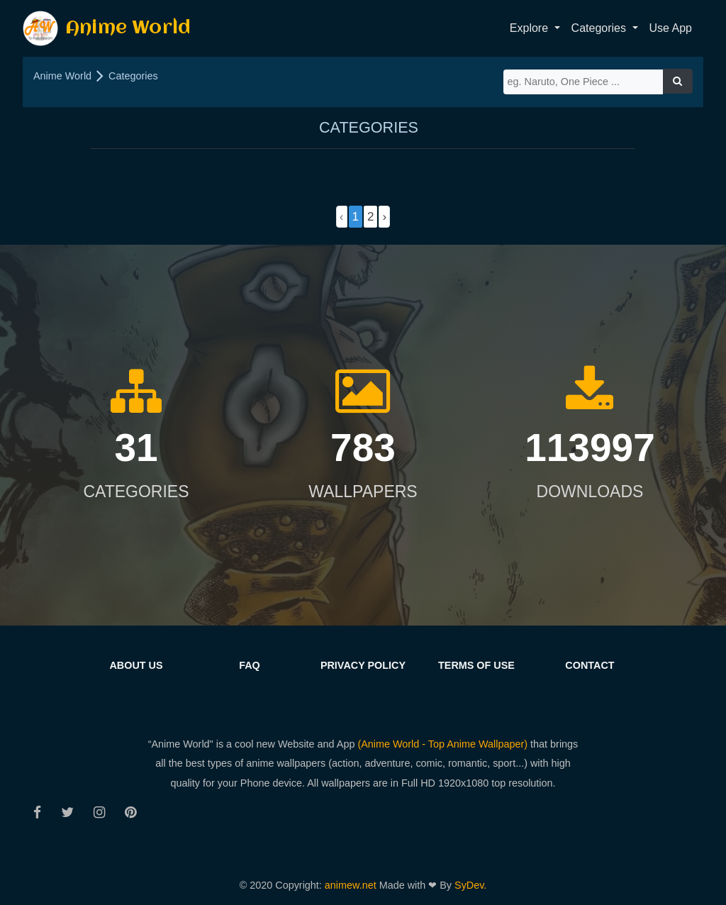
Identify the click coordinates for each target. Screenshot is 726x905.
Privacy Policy (363, 665)
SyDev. (470, 885)
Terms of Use (476, 665)
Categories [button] (600, 28)
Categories (133, 76)
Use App (670, 28)
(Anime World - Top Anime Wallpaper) (442, 744)
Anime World (107, 28)
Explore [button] (531, 28)
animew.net (352, 885)
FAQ (249, 665)
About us (135, 665)
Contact (589, 665)
